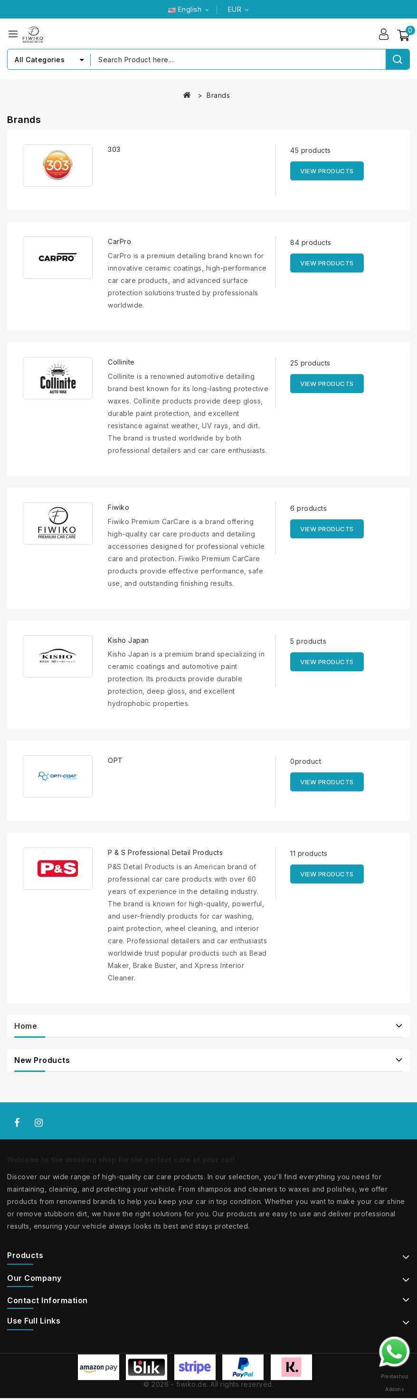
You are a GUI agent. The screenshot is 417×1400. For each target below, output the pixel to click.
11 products (309, 854)
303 (114, 150)
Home (25, 1026)
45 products (310, 151)
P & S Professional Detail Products (165, 853)
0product (305, 762)
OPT (115, 761)
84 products (311, 243)
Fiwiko (118, 507)
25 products (310, 363)
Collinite (121, 362)
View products (327, 171)
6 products (308, 508)
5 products (308, 641)
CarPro (119, 242)
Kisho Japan (128, 640)
